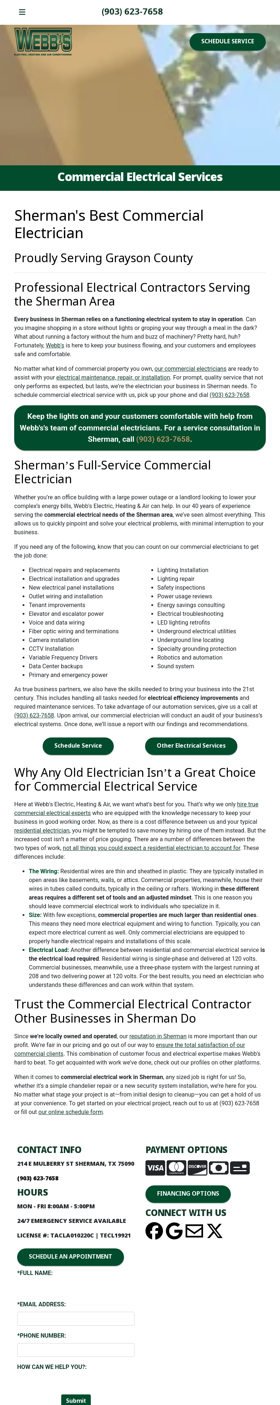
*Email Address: (41, 1304)
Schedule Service (78, 746)
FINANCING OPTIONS (188, 1194)
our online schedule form (70, 1112)
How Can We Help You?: (52, 1366)
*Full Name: (35, 1273)
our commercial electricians (190, 368)
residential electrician (42, 830)
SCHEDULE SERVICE (227, 42)
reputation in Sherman (158, 1036)
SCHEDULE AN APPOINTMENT (70, 1257)
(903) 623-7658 (132, 12)
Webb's (55, 345)
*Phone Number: (41, 1335)
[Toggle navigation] (22, 13)
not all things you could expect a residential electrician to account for (151, 848)
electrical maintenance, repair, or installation (113, 377)
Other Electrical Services (191, 746)
